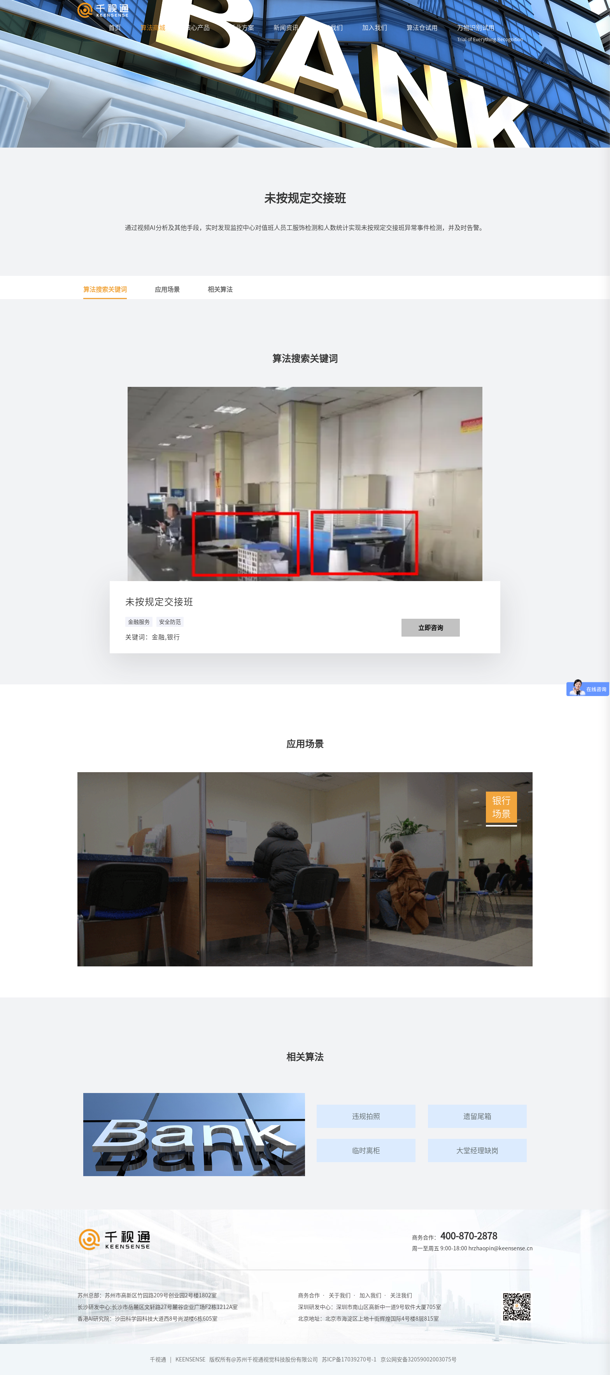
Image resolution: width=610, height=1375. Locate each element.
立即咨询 (430, 628)
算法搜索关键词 (105, 289)
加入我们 (374, 27)
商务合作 (309, 1295)
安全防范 (170, 622)
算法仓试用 (422, 27)
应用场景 (167, 289)
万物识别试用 (490, 33)
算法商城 (152, 27)
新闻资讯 (285, 27)
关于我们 (330, 27)
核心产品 (197, 27)
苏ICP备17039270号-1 (349, 1359)
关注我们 (401, 1295)
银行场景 (501, 806)
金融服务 (139, 622)
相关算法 (220, 289)
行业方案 (241, 27)
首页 (115, 27)
